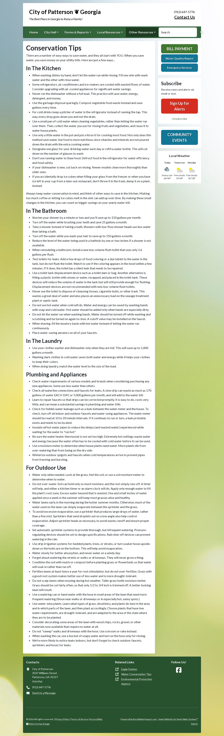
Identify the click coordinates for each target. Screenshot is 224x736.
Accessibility (96, 719)
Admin (194, 723)
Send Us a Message (44, 693)
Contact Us (184, 17)
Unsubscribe (179, 118)
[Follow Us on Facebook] (178, 670)
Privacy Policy (62, 719)
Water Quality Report (180, 58)
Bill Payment (180, 48)
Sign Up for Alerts (179, 106)
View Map (37, 681)
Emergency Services (179, 67)
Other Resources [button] (141, 32)
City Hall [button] (50, 32)
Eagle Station (129, 669)
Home (33, 32)
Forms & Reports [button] (77, 32)
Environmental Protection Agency (136, 681)
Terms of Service (79, 719)
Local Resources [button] (108, 32)
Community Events (179, 137)
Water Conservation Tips (136, 674)
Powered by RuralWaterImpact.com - (159, 719)
